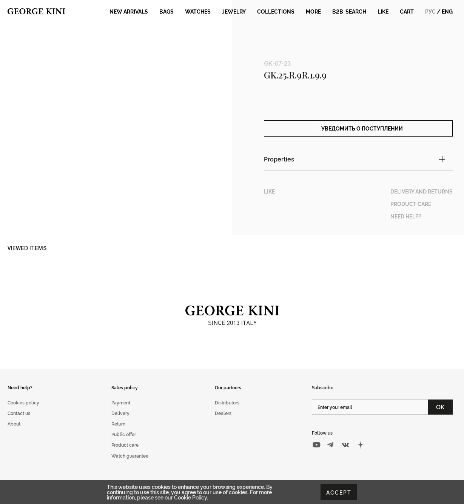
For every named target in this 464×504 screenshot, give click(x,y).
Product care (125, 453)
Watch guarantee (129, 464)
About (14, 432)
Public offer (123, 442)
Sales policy (124, 395)
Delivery (120, 421)
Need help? (20, 395)
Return (118, 432)
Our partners (228, 395)
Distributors (227, 411)
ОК (440, 415)
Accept (338, 492)
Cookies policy (23, 411)
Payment (120, 411)
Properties (279, 167)
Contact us (19, 421)
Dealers (223, 421)
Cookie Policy (190, 497)
